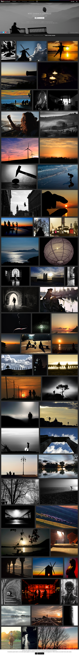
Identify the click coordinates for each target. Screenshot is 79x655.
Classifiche (24, 1)
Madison (76, 32)
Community (31, 1)
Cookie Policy (40, 653)
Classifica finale (28, 35)
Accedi (72, 1)
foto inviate (39, 17)
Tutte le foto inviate (50, 35)
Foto (19, 1)
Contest (14, 1)
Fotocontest (5, 1)
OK (36, 653)
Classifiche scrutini (38, 35)
